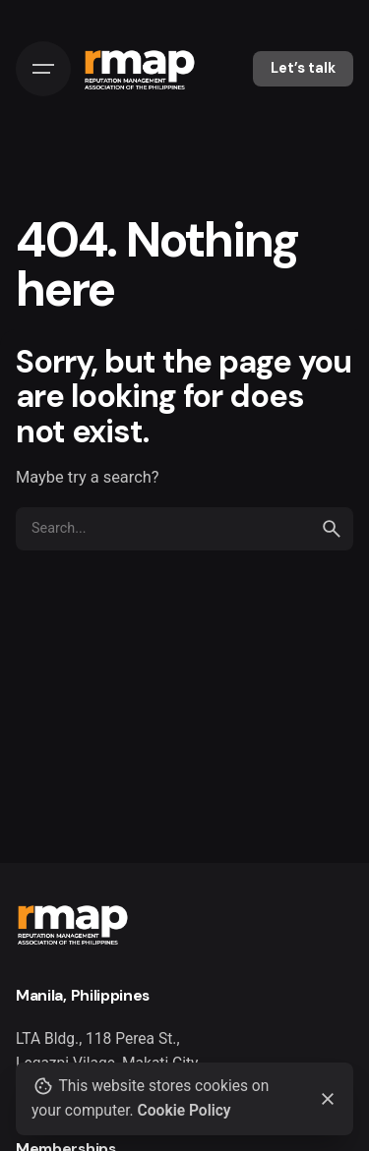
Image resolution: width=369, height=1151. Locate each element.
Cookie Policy (184, 1111)
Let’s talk (303, 68)
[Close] (327, 1099)
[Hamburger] (43, 68)
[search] (331, 528)
